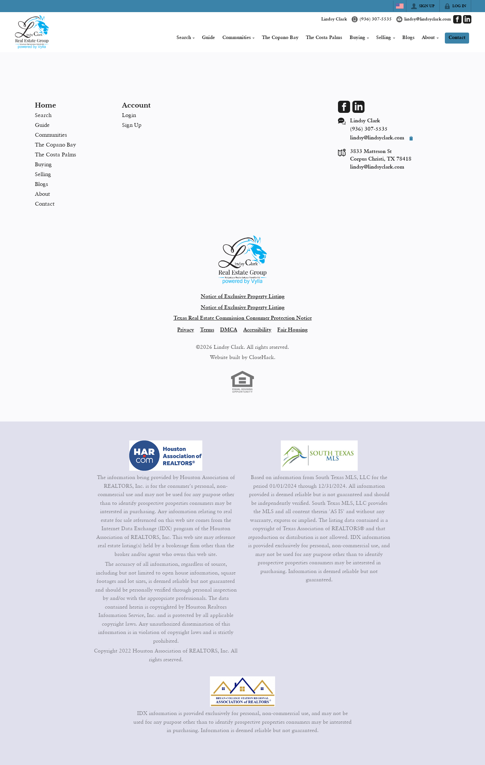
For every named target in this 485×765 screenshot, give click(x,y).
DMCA (228, 330)
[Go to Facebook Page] (457, 19)
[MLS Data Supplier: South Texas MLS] (319, 455)
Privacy (185, 330)
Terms (207, 330)
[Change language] (399, 6)
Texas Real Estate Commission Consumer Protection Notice (243, 318)
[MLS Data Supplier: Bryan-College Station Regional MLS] (242, 691)
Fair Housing (292, 330)
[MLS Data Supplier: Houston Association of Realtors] (166, 455)
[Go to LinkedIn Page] (467, 19)
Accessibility (257, 330)
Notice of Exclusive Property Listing (243, 296)
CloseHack (261, 357)
